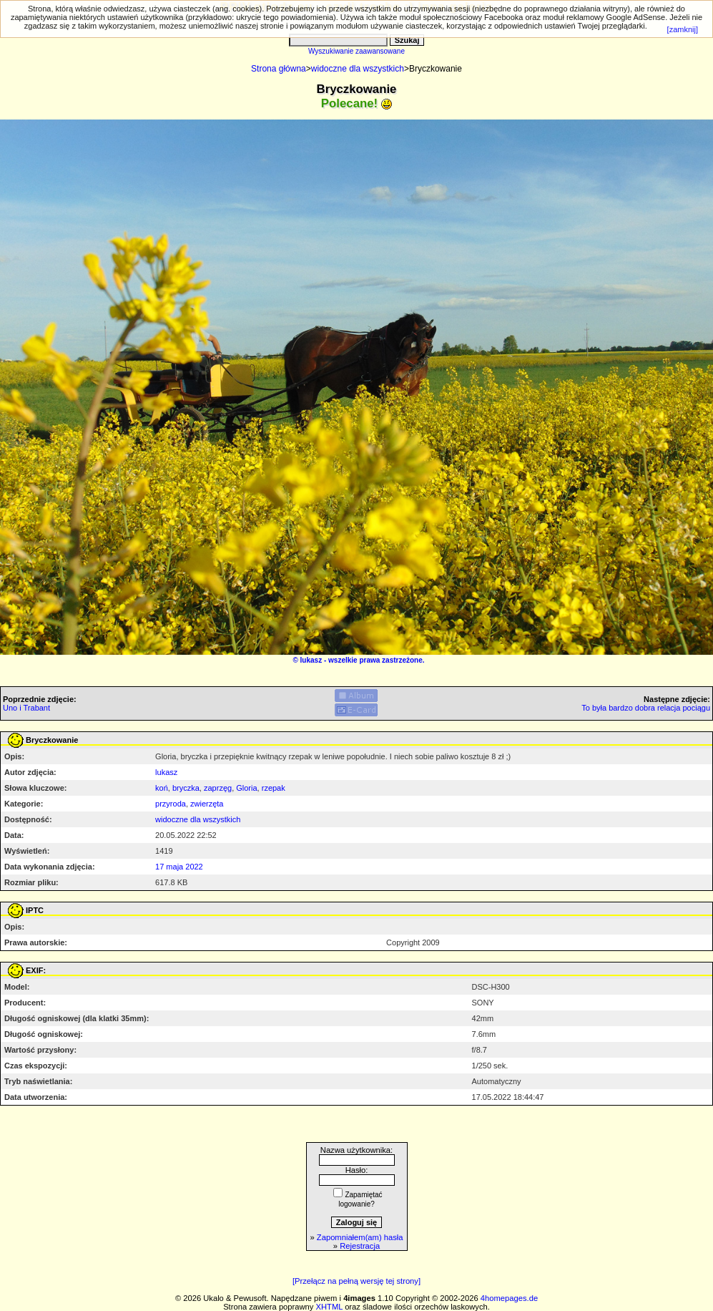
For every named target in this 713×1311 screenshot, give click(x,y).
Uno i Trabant (26, 707)
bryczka (186, 788)
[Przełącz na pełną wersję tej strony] (356, 1281)
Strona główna (278, 69)
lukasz (311, 660)
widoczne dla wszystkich (357, 69)
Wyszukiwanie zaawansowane (356, 51)
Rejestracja (360, 1246)
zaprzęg (218, 788)
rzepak (273, 788)
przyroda (170, 803)
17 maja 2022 (179, 866)
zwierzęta (206, 803)
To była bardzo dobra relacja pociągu (645, 707)
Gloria (246, 788)
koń (161, 788)
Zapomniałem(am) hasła (360, 1237)
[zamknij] (682, 29)
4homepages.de (509, 1298)
